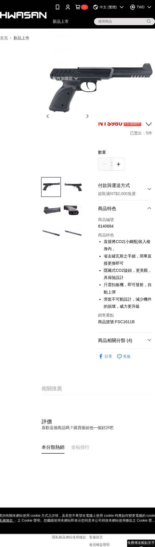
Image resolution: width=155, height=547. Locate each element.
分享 (105, 356)
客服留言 (96, 537)
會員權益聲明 (99, 545)
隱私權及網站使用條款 (69, 537)
